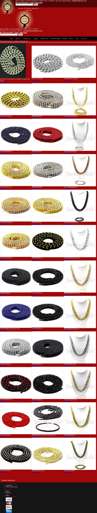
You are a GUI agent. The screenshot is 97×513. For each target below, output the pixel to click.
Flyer (77, 38)
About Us (18, 38)
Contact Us (84, 38)
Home (11, 38)
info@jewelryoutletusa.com (33, 31)
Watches (65, 38)
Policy (7, 495)
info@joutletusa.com (79, 1)
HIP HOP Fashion (55, 38)
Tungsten (35, 38)
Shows (71, 38)
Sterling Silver (27, 38)
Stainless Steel (44, 38)
